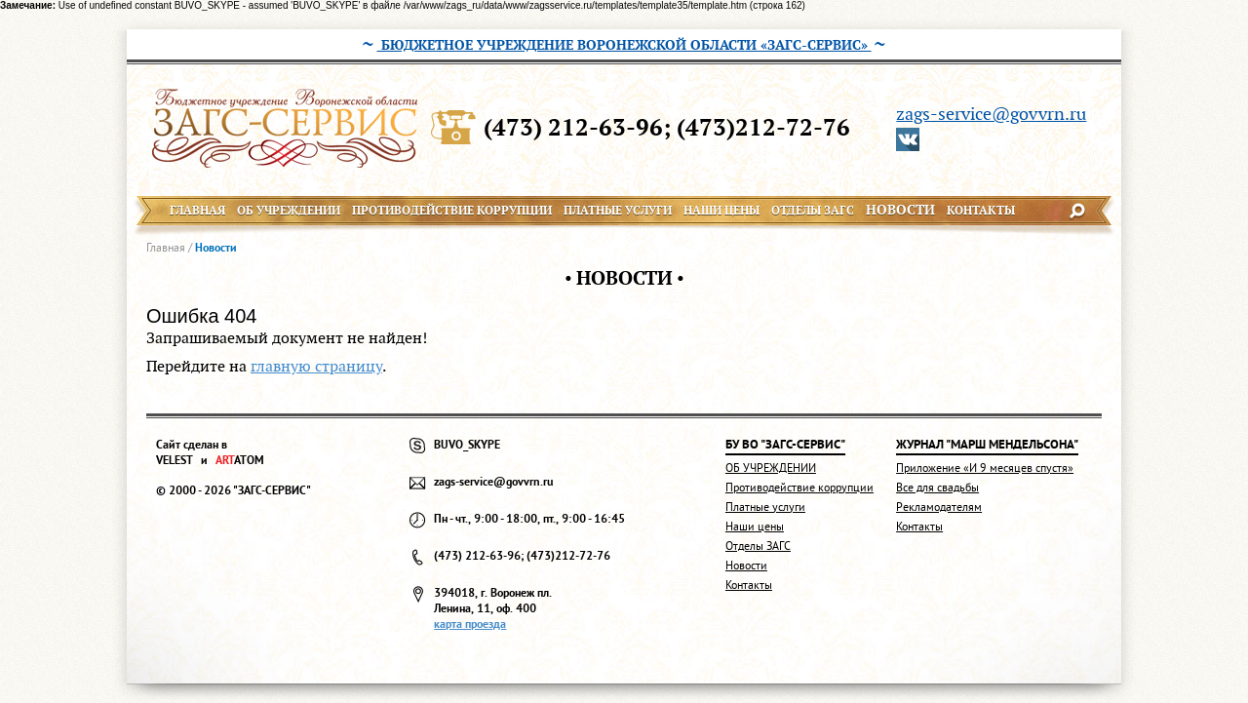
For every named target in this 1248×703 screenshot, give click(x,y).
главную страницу (316, 366)
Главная (165, 247)
